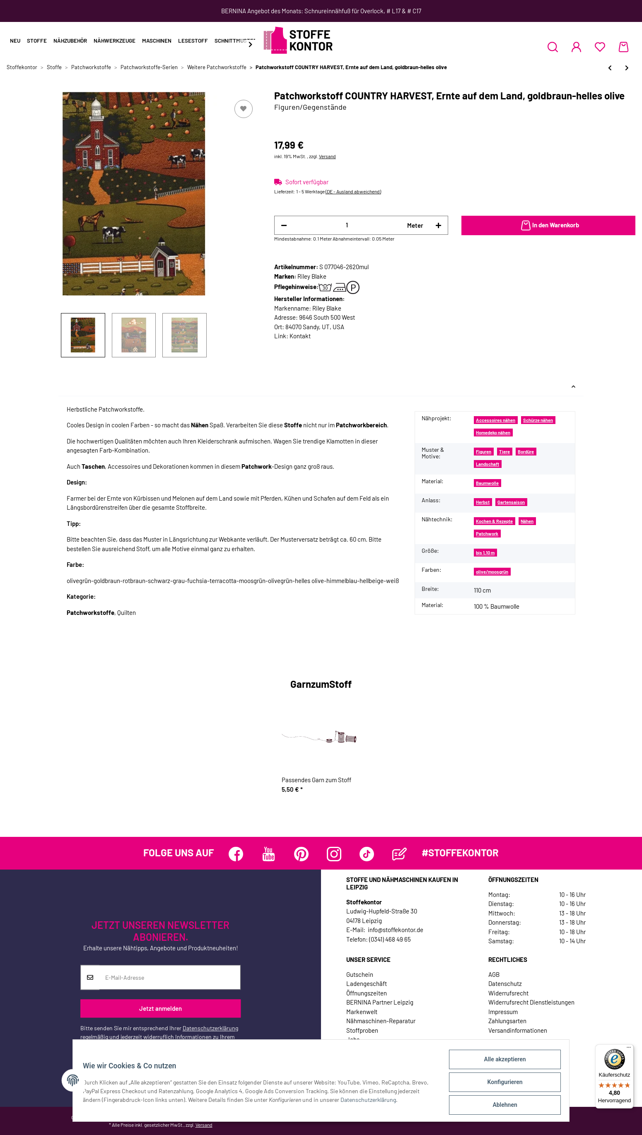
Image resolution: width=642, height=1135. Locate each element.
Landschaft (487, 464)
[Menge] (347, 225)
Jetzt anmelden (160, 1008)
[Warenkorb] (623, 47)
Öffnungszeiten (366, 993)
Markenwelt (361, 1011)
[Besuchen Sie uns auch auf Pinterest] (301, 854)
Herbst (483, 502)
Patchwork (487, 533)
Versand (327, 156)
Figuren (483, 451)
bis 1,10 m (485, 552)
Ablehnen (501, 1105)
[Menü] (629, 1049)
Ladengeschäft (366, 983)
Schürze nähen (538, 420)
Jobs (353, 1039)
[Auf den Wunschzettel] (243, 109)
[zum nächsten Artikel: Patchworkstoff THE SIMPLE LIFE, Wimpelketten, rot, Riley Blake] (626, 68)
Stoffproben (362, 1030)
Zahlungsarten (507, 1020)
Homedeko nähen (493, 432)
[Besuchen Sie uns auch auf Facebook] (235, 854)
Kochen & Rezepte (494, 521)
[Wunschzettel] (600, 47)
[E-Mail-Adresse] (170, 977)
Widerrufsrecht (508, 993)
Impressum (503, 1011)
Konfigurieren (501, 1084)
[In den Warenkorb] (548, 226)
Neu (15, 40)
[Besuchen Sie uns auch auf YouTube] (268, 854)
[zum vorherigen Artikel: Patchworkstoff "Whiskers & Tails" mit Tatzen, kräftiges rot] (609, 68)
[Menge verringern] (284, 225)
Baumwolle (487, 483)
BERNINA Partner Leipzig (379, 1002)
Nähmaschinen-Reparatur (380, 1020)
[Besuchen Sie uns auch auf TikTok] (366, 854)
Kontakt (300, 336)
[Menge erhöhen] (438, 225)
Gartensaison (511, 502)
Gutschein (359, 974)
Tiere (504, 451)
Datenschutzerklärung (210, 1028)
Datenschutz (505, 983)
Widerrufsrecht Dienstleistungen (531, 1002)
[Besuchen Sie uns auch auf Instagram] (334, 854)
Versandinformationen (517, 1030)
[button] (553, 47)
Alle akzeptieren (501, 1062)
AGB (494, 974)
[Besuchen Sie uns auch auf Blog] (399, 854)
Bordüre (526, 451)
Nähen (527, 521)
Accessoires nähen (495, 420)
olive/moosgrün (492, 571)
